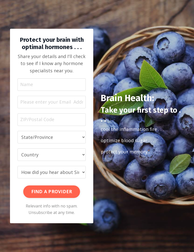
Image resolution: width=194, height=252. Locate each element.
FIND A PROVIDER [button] (51, 191)
